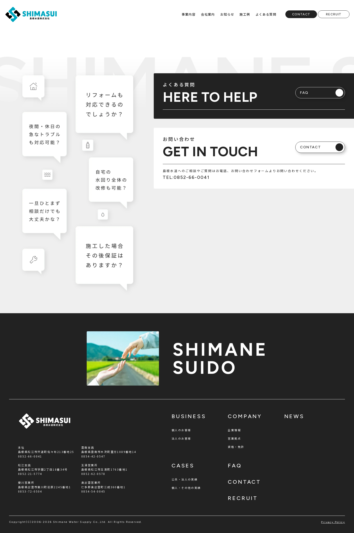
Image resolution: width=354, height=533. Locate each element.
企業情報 (234, 430)
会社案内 (208, 14)
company (245, 416)
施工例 (245, 14)
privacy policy (333, 522)
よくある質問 (266, 14)
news (294, 416)
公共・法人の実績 (185, 479)
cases (183, 465)
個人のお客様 (181, 430)
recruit (243, 498)
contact (244, 482)
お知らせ (227, 14)
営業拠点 (234, 438)
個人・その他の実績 (186, 488)
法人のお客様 (181, 438)
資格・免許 (236, 447)
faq (235, 465)
